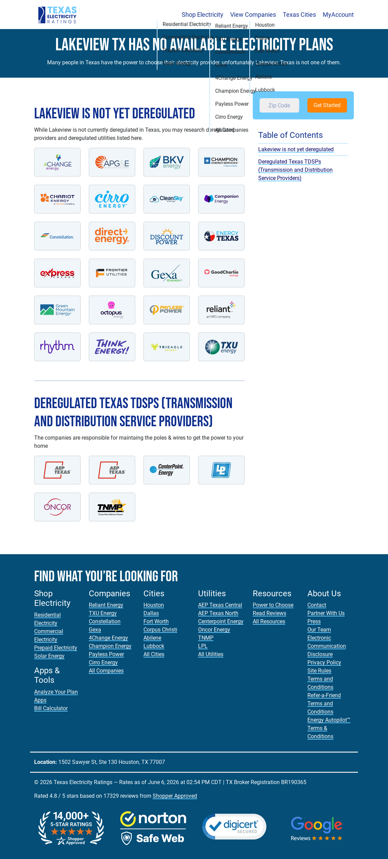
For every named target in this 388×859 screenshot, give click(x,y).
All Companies (106, 670)
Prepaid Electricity (55, 648)
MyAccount (338, 14)
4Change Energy (108, 638)
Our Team (319, 629)
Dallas (151, 613)
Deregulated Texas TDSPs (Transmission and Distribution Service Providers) (295, 169)
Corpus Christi (160, 629)
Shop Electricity (202, 14)
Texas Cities (299, 14)
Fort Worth (156, 621)
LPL (203, 646)
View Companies (253, 14)
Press (314, 621)
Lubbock (153, 646)
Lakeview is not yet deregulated (296, 149)
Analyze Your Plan (56, 692)
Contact (316, 605)
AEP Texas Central (220, 605)
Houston (153, 605)
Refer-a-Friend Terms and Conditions (324, 703)
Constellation (105, 621)
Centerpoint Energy (221, 621)
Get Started (327, 105)
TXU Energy (103, 613)
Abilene (152, 638)
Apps (40, 700)
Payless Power (106, 654)
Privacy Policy (324, 662)
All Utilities (210, 654)
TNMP (205, 638)
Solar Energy (49, 656)
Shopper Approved (175, 796)
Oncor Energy (214, 629)
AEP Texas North (218, 613)
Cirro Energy (103, 662)
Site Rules (319, 670)
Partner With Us (326, 613)
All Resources (269, 621)
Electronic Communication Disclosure (326, 646)
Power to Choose (273, 605)
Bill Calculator (51, 708)
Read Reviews (269, 613)
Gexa (95, 629)
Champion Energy (110, 646)
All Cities (153, 654)
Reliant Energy (106, 605)
